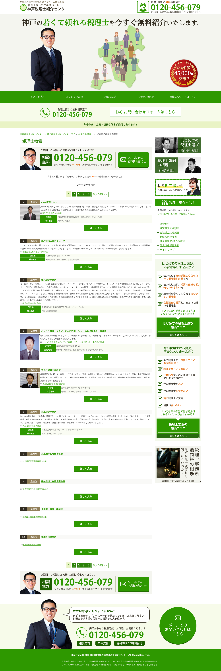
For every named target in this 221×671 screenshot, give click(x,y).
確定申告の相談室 (169, 228)
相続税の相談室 (168, 237)
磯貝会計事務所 (48, 279)
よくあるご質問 (74, 96)
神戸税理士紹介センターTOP (61, 134)
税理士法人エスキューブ (53, 241)
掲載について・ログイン (182, 96)
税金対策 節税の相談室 (172, 241)
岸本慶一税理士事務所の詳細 (35, 517)
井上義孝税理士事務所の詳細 (35, 461)
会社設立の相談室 (169, 232)
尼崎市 (33, 202)
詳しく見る (96, 228)
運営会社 (165, 224)
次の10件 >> (100, 194)
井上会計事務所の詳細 (32, 426)
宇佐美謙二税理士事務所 (53, 481)
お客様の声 (110, 96)
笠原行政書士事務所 (51, 370)
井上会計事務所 (48, 412)
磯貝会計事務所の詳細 (32, 303)
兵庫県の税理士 (85, 134)
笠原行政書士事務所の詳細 (54, 384)
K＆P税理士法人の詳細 (52, 213)
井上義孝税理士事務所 (52, 454)
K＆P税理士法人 (49, 202)
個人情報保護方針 (169, 245)
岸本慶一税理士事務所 (52, 509)
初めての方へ (38, 96)
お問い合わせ (146, 96)
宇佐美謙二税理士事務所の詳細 (35, 489)
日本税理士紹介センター (32, 134)
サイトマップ (167, 249)
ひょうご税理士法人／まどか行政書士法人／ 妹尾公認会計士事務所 (73, 331)
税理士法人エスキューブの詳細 (35, 252)
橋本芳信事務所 (48, 537)
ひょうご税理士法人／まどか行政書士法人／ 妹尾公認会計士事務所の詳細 (73, 342)
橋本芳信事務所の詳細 (32, 545)
